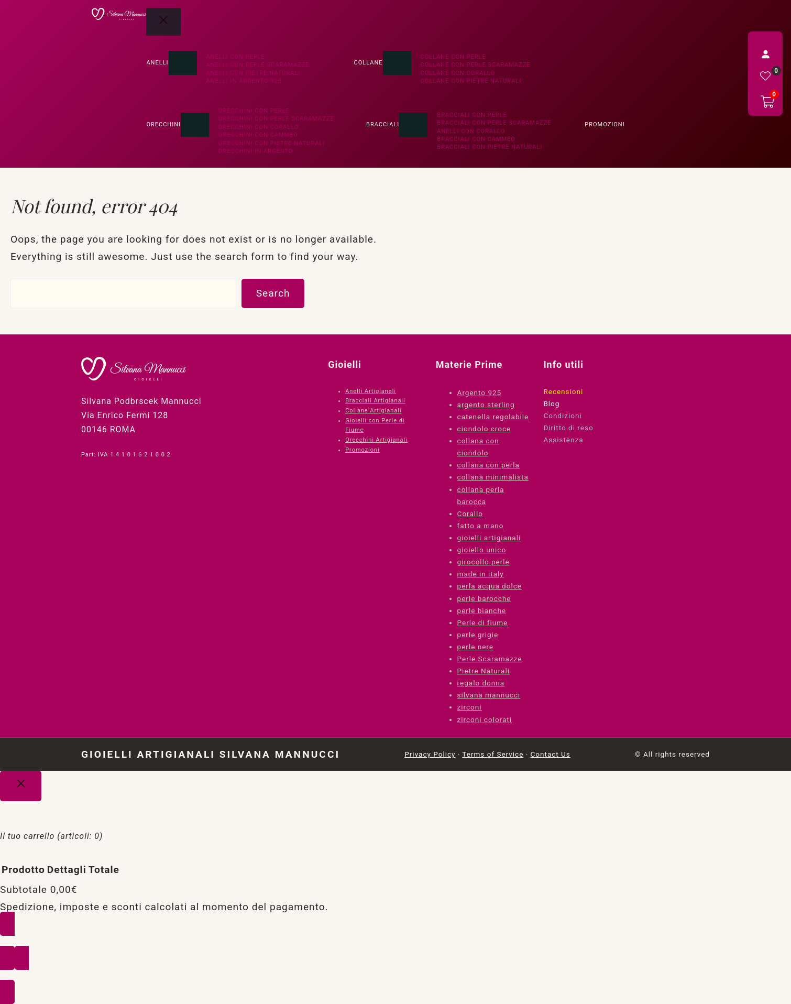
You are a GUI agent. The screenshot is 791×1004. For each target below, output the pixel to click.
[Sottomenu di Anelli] (183, 63)
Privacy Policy (429, 754)
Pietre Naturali (483, 671)
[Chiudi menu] (163, 22)
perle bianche (481, 610)
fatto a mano (480, 525)
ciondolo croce (484, 428)
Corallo (470, 513)
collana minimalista (493, 477)
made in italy (480, 574)
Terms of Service (492, 754)
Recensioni (563, 391)
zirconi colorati (484, 719)
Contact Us (550, 754)
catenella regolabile (493, 416)
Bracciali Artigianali (375, 400)
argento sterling (486, 404)
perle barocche (484, 598)
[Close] (20, 786)
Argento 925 (479, 392)
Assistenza (563, 439)
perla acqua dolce (489, 586)
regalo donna (481, 683)
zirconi (469, 707)
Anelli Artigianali (370, 391)
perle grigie (478, 634)
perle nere (475, 646)
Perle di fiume (482, 622)
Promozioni (362, 449)
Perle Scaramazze (489, 658)
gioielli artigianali (489, 537)
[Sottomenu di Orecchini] (195, 125)
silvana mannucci (489, 695)
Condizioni (562, 415)
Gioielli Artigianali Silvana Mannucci (210, 754)
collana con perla (488, 465)
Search (273, 293)
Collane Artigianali (373, 410)
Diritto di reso (568, 427)
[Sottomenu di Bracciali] (413, 125)
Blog (551, 403)
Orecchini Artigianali (376, 439)
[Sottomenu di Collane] (397, 63)
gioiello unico (482, 549)
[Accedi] (765, 53)
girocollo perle (483, 562)
